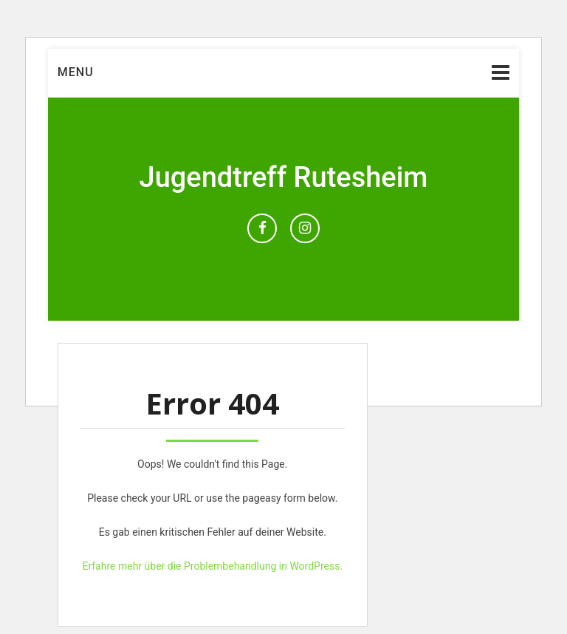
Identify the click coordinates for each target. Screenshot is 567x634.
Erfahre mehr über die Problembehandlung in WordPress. (212, 566)
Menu (76, 72)
